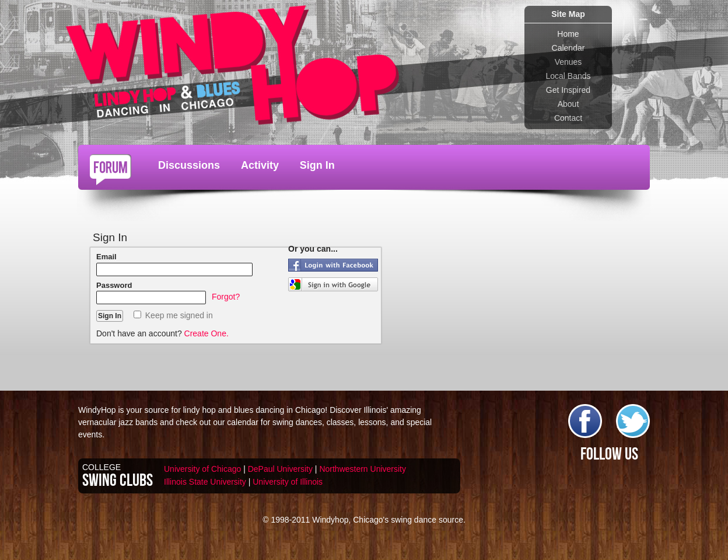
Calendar (568, 48)
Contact (568, 118)
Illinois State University (205, 481)
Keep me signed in (173, 315)
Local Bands (567, 76)
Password (114, 285)
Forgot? (226, 296)
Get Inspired (568, 90)
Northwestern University (362, 469)
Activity (260, 165)
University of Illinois (288, 481)
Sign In (317, 165)
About (568, 104)
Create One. (206, 333)
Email (106, 256)
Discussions (189, 165)
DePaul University (280, 469)
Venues (568, 62)
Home (568, 34)
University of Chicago (202, 469)
